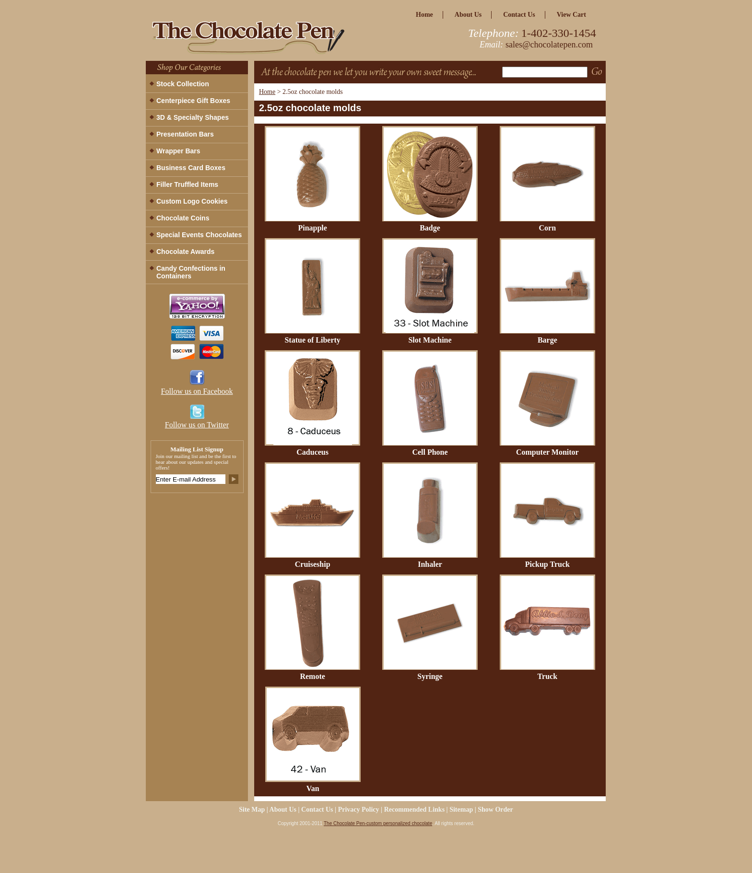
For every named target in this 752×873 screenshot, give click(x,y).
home (424, 14)
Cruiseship (312, 564)
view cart (571, 14)
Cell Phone (429, 452)
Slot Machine (429, 340)
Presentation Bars (185, 134)
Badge (430, 228)
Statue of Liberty (312, 340)
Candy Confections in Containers (190, 272)
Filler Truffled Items (187, 184)
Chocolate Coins (182, 218)
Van (312, 788)
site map (252, 809)
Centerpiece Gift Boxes (193, 100)
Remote (312, 676)
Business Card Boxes (190, 168)
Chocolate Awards (185, 251)
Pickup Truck (547, 564)
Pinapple (312, 228)
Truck (547, 676)
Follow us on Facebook (197, 391)
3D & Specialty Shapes (192, 117)
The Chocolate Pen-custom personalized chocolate (378, 823)
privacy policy (358, 809)
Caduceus (312, 452)
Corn (547, 228)
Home (267, 91)
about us (468, 14)
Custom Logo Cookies (192, 201)
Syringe (429, 676)
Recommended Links (414, 809)
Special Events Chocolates (199, 235)
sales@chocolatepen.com (549, 44)
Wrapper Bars (178, 151)
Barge (547, 340)
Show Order (495, 809)
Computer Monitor (547, 452)
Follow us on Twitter (197, 425)
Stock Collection (182, 84)
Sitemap (461, 809)
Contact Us (519, 14)
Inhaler (430, 564)
